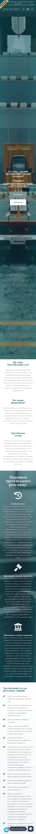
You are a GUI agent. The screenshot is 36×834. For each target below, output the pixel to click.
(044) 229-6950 (11, 9)
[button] (18, 14)
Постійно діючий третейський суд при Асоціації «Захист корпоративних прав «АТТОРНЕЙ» (18, 3)
